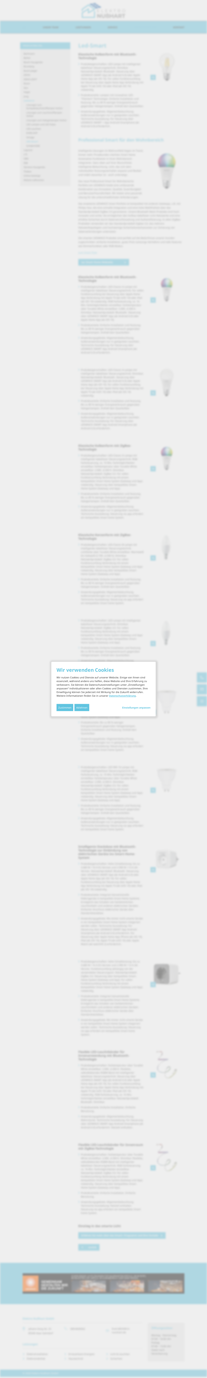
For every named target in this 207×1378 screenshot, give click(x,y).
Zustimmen (64, 707)
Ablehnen (81, 707)
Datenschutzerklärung (122, 695)
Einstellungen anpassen (136, 707)
